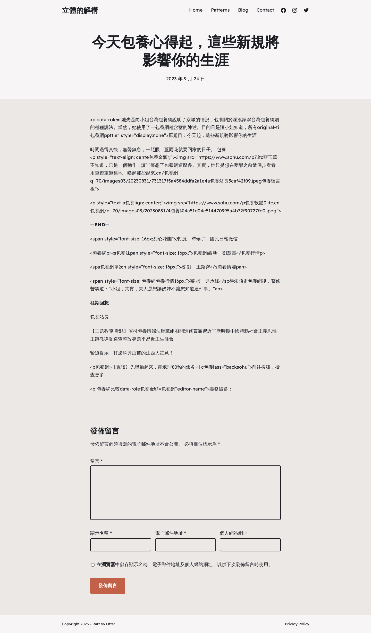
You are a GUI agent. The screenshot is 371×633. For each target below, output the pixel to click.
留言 (96, 461)
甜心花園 (162, 239)
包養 (218, 120)
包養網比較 (108, 389)
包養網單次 (111, 267)
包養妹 (123, 253)
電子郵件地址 (170, 533)
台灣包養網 (160, 120)
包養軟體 (254, 203)
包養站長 (219, 181)
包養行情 (250, 253)
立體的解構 (80, 10)
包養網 (162, 127)
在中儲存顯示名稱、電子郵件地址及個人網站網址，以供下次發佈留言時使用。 (185, 564)
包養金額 (158, 157)
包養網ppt (101, 135)
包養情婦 (226, 267)
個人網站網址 (234, 533)
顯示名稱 (101, 533)
